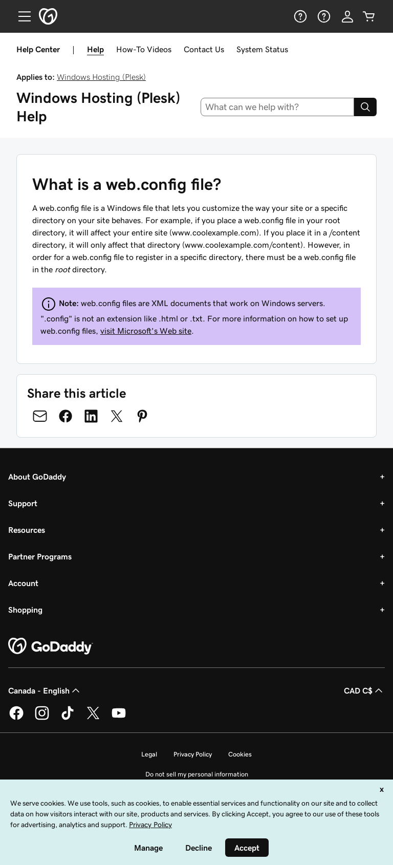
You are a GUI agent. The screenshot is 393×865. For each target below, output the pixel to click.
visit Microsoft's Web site (145, 331)
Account (23, 583)
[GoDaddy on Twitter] (93, 718)
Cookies (240, 754)
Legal (149, 754)
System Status (262, 49)
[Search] (365, 107)
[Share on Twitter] (116, 416)
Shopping (25, 609)
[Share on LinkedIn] (91, 416)
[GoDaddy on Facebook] (16, 718)
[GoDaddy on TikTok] (67, 718)
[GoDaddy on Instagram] (42, 718)
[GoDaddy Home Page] (50, 646)
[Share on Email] (40, 416)
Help (95, 49)
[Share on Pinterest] (142, 416)
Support (22, 503)
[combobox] (277, 107)
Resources (26, 530)
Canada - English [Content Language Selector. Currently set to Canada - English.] (45, 690)
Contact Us (204, 49)
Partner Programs (40, 556)
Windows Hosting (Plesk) (101, 77)
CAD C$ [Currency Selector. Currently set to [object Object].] (364, 690)
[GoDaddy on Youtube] (119, 718)
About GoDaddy (37, 476)
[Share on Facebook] (65, 416)
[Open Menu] (20, 16)
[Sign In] (347, 16)
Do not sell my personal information (196, 774)
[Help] (299, 16)
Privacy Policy (192, 754)
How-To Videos (143, 49)
